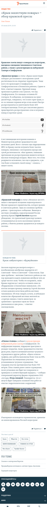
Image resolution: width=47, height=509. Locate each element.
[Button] (36, 30)
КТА (18, 506)
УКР (28, 506)
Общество (5, 9)
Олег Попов (5, 21)
